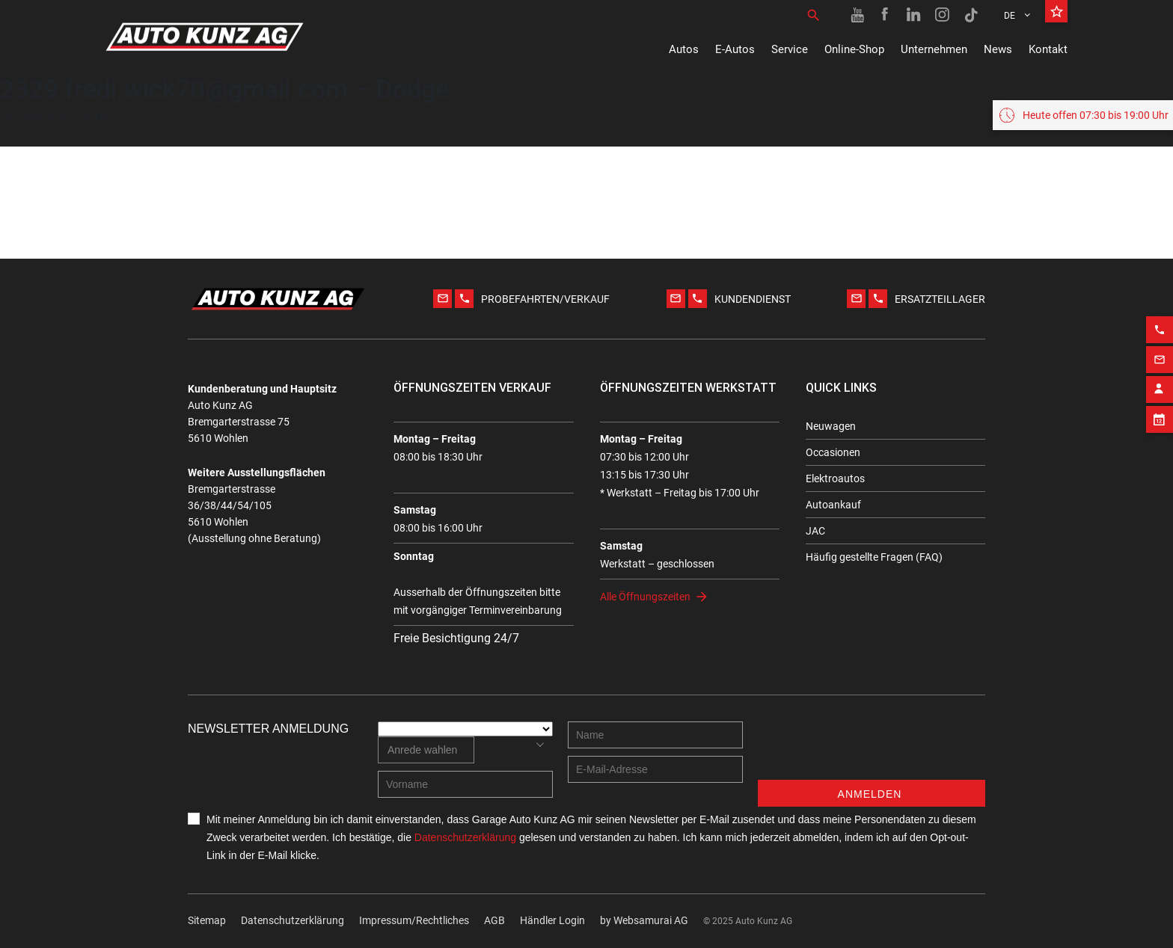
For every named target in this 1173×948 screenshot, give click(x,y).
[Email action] (1159, 353)
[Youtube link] (857, 14)
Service (789, 49)
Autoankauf (833, 505)
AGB (494, 920)
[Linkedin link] (914, 14)
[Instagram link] (942, 14)
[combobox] (426, 749)
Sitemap (207, 920)
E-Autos (735, 49)
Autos (684, 49)
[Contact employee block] (1159, 383)
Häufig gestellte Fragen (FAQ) (874, 557)
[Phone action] (1159, 323)
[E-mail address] (655, 769)
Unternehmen (934, 49)
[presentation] (871, 750)
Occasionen (833, 452)
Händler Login (552, 920)
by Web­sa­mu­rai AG (644, 920)
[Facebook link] (885, 14)
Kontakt (1048, 49)
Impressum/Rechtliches (414, 920)
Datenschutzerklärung (292, 920)
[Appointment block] (1159, 413)
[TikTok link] (971, 14)
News (998, 49)
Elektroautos (835, 478)
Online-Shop (854, 49)
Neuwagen (831, 426)
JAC (815, 531)
